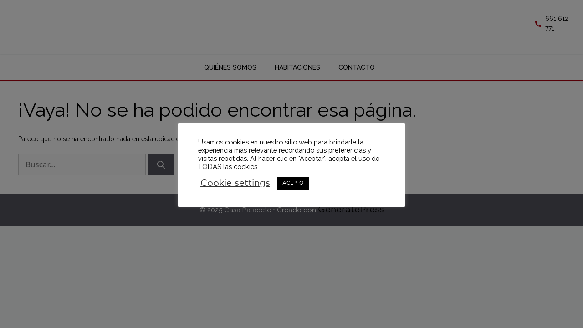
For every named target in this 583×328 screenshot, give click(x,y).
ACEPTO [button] (292, 183)
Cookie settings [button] (235, 183)
